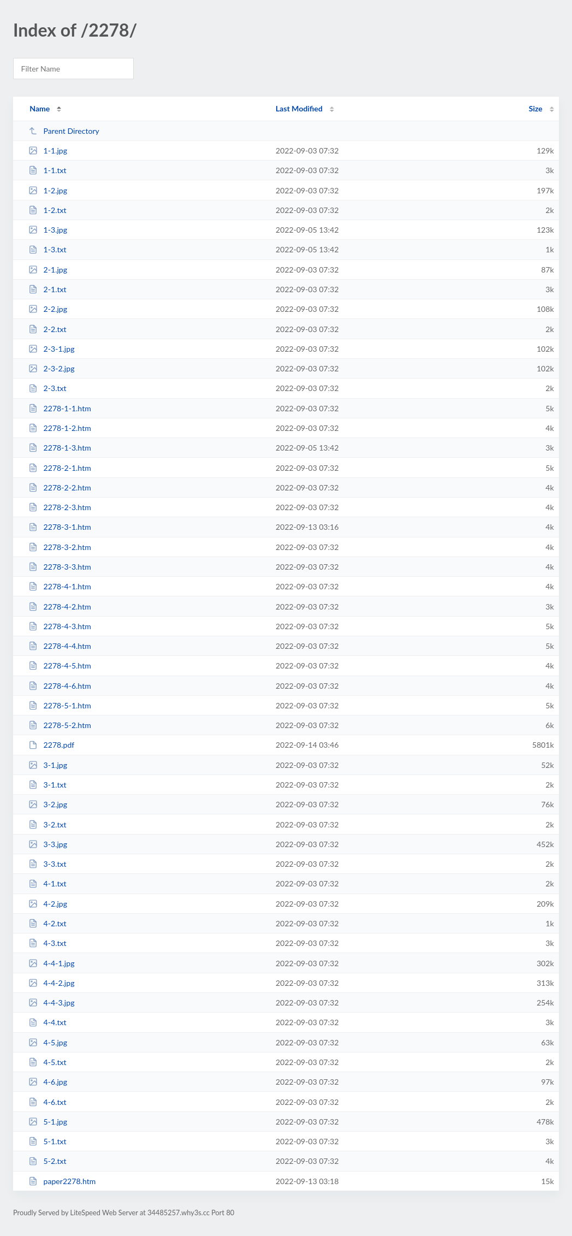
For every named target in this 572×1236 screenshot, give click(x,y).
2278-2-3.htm (59, 507)
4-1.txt (47, 883)
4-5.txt (47, 1062)
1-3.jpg (47, 229)
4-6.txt (47, 1102)
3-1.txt (47, 784)
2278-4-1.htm (59, 586)
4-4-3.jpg (51, 1002)
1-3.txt (47, 249)
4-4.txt (47, 1022)
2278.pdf (51, 744)
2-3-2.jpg (51, 368)
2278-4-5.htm (59, 665)
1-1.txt (47, 170)
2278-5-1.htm (59, 705)
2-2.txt (47, 329)
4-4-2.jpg (51, 982)
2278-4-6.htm (59, 685)
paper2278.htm (62, 1181)
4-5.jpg (47, 1042)
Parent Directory (63, 130)
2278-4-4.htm (59, 645)
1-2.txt (47, 210)
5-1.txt (47, 1141)
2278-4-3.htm (59, 626)
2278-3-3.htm (59, 566)
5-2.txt (47, 1161)
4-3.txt (47, 943)
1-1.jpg (47, 150)
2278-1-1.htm (59, 408)
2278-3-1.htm (59, 526)
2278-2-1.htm (59, 467)
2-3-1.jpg (51, 348)
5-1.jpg (47, 1121)
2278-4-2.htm (59, 606)
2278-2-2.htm (59, 487)
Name (39, 108)
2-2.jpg (47, 309)
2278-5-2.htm (59, 725)
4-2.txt (47, 923)
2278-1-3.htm (59, 447)
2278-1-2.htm (59, 428)
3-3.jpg (47, 844)
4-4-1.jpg (51, 963)
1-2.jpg (47, 190)
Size (536, 108)
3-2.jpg (47, 804)
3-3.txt (47, 863)
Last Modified (299, 108)
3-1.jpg (47, 765)
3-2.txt (47, 824)
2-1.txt (47, 289)
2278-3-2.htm (59, 547)
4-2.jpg (47, 903)
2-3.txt (47, 388)
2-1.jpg (47, 269)
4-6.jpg (47, 1081)
